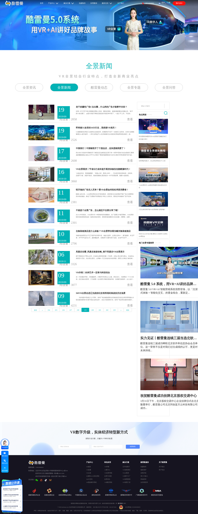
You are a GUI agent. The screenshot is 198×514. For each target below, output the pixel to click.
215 (56, 310)
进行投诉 (120, 503)
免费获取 (133, 446)
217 (70, 310)
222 (107, 310)
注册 (168, 3)
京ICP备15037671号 (98, 507)
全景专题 (134, 87)
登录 (163, 3)
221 (100, 310)
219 (85, 310)
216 (63, 310)
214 (49, 310)
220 (92, 310)
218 (78, 310)
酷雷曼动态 (99, 87)
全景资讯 (29, 87)
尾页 (127, 310)
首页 (35, 310)
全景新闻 (99, 66)
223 (114, 310)
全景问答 (169, 87)
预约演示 (179, 3)
